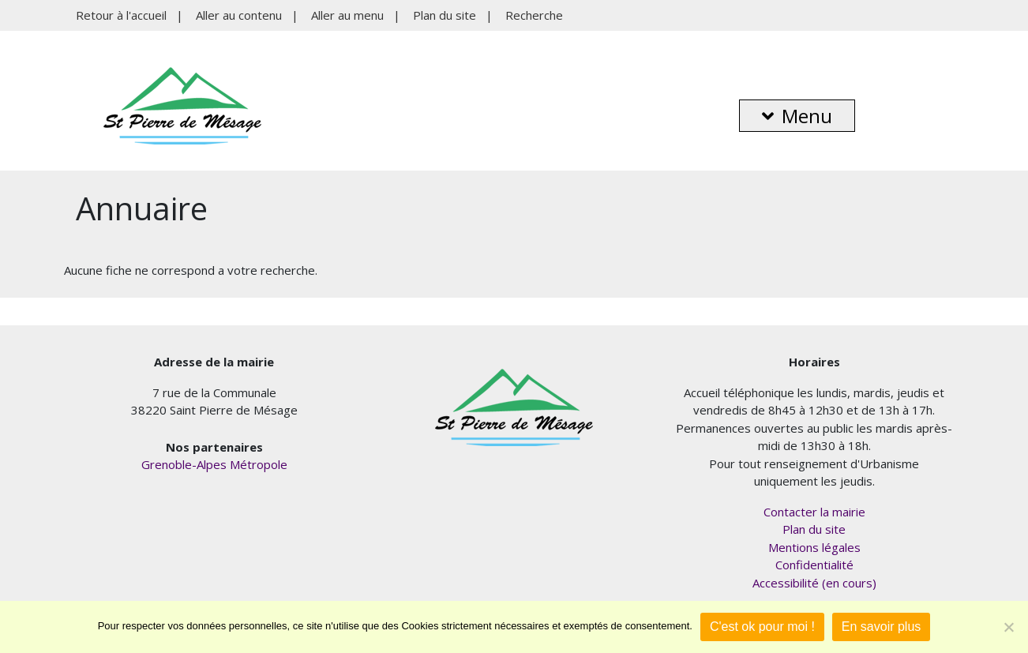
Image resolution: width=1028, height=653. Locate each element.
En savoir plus (881, 626)
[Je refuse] (1008, 627)
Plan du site (444, 15)
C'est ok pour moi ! (762, 626)
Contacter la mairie (814, 512)
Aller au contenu (239, 15)
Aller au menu (347, 15)
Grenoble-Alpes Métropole (214, 464)
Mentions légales (814, 547)
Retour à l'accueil (121, 15)
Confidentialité (814, 564)
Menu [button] (797, 116)
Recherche (534, 15)
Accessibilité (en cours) (814, 583)
